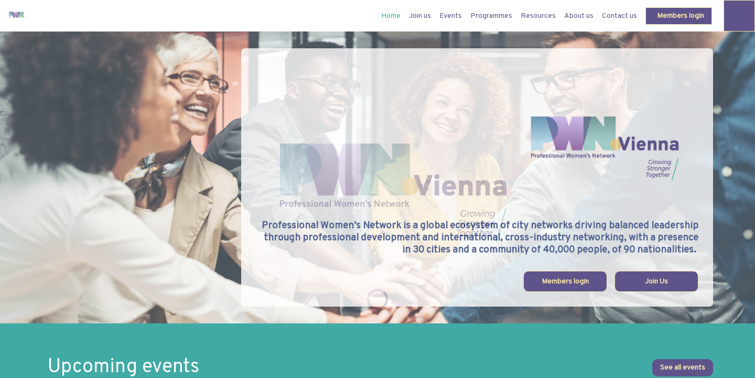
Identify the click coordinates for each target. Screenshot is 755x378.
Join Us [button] (656, 281)
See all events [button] (682, 367)
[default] (391, 16)
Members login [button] (565, 281)
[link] (420, 16)
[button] (678, 16)
